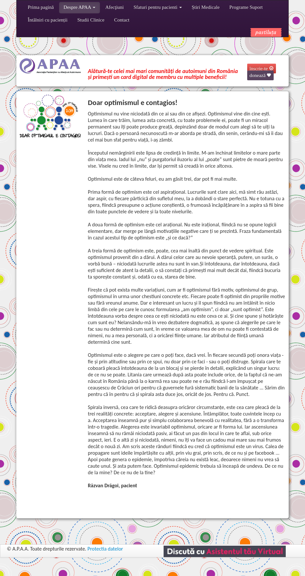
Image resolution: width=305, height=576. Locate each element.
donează (260, 75)
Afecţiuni (114, 7)
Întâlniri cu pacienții (48, 20)
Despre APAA (80, 7)
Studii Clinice (90, 20)
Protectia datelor (105, 549)
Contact (122, 20)
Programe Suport (246, 7)
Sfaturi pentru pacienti (158, 7)
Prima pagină (41, 7)
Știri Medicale (205, 7)
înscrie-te (261, 68)
